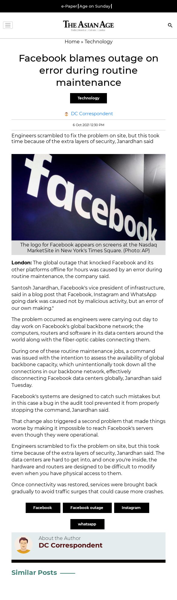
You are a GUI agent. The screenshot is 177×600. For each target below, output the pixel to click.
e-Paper (69, 6)
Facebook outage (87, 507)
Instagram (132, 507)
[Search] (170, 26)
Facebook (43, 507)
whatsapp (87, 524)
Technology (88, 98)
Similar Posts (34, 572)
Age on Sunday (94, 6)
